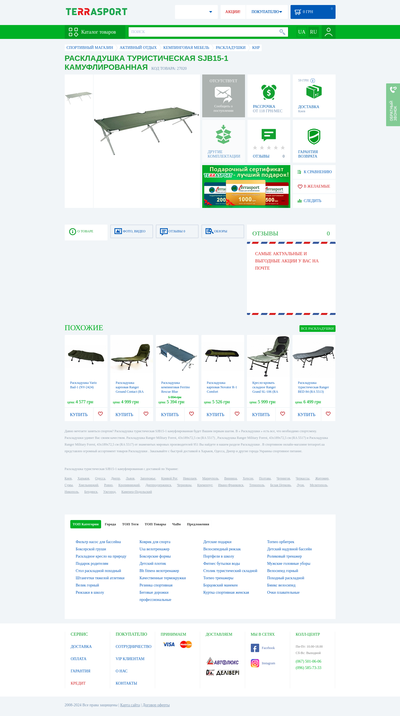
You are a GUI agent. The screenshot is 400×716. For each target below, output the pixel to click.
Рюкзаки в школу (90, 592)
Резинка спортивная (155, 585)
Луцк (300, 485)
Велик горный (87, 585)
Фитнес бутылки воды (221, 563)
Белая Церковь (280, 485)
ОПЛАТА (79, 659)
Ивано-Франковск (230, 485)
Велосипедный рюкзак (222, 549)
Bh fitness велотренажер (159, 571)
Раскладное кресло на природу (101, 556)
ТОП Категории (86, 524)
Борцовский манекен (220, 585)
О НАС (122, 671)
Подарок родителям (92, 563)
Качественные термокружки (162, 578)
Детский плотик (152, 563)
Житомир (322, 478)
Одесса (100, 478)
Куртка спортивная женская (226, 592)
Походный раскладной (285, 578)
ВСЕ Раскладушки (317, 328)
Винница (230, 478)
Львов (130, 478)
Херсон (248, 478)
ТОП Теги (130, 524)
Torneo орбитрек (280, 542)
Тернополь (256, 485)
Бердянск (91, 492)
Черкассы (302, 478)
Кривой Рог (169, 478)
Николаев (189, 478)
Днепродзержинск (158, 485)
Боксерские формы (155, 556)
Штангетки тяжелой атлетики (100, 578)
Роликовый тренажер (284, 556)
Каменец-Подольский (136, 492)
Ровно (108, 485)
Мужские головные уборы (288, 563)
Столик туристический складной (230, 571)
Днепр (115, 478)
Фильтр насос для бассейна (98, 542)
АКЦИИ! (232, 12)
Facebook (263, 648)
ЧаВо (176, 524)
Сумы (69, 485)
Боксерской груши (91, 549)
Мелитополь (318, 485)
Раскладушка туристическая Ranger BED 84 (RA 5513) (313, 387)
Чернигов (283, 478)
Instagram (263, 663)
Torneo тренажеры (218, 578)
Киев (68, 478)
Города (110, 524)
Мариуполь (210, 478)
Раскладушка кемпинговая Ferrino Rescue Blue (175, 387)
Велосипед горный (282, 571)
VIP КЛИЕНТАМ (130, 659)
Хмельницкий (88, 485)
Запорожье (147, 478)
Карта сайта (130, 705)
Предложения (198, 524)
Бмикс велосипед (281, 585)
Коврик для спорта (154, 542)
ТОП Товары (155, 524)
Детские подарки (217, 542)
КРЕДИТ (78, 683)
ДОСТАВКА (81, 647)
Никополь (72, 492)
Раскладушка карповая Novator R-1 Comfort (222, 387)
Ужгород (109, 492)
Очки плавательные (283, 592)
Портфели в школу (218, 556)
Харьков (83, 478)
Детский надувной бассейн (289, 549)
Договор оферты (156, 705)
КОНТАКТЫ (126, 683)
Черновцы (184, 485)
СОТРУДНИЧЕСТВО (134, 647)
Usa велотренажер (154, 549)
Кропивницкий (128, 485)
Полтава (265, 478)
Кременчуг (204, 485)
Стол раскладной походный (98, 571)
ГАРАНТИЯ (81, 671)
